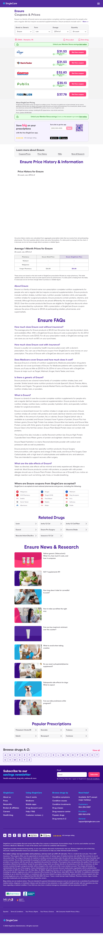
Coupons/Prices (24, 154)
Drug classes (57, 808)
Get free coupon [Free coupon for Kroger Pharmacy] (78, 52)
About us (7, 797)
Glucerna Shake (72, 530)
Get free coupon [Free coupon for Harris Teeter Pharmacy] (78, 63)
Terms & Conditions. (93, 779)
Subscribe (94, 774)
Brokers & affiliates (11, 808)
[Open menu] (98, 3)
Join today (83, 117)
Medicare (30, 801)
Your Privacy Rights (32, 911)
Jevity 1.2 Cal (45, 524)
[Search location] (25, 40)
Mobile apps (31, 804)
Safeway (72, 502)
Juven (18, 524)
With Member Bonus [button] (61, 54)
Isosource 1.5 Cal (47, 536)
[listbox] (24, 30)
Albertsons (23, 505)
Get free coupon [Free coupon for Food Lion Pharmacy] (78, 94)
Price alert (70, 40)
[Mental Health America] (8, 900)
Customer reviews (34, 815)
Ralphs (47, 502)
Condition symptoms (61, 797)
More (85, 22)
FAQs (60, 154)
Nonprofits (7, 804)
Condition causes (59, 801)
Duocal (18, 530)
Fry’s (71, 498)
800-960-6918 (84, 814)
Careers (6, 811)
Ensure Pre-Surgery (48, 530)
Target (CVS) (49, 495)
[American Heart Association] (21, 900)
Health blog (8, 815)
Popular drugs (58, 815)
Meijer (47, 505)
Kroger (47, 492)
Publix (71, 505)
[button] (24, 39)
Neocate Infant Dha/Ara (25, 536)
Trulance (69, 730)
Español (5, 911)
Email (59, 770)
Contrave (69, 736)
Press (5, 801)
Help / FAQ (30, 811)
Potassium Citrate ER (23, 730)
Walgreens (23, 492)
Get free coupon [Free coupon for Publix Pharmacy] (78, 84)
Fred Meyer (48, 498)
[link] (83, 40)
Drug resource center (61, 811)
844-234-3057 (85, 807)
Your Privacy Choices (47, 911)
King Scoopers (74, 495)
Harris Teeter (24, 502)
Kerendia (44, 730)
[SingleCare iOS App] (32, 835)
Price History (42, 154)
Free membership (80, 44)
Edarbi (18, 736)
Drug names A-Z (59, 819)
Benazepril (45, 736)
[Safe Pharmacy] (13, 894)
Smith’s (22, 498)
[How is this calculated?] (59, 54)
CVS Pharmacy (25, 495)
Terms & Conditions (17, 911)
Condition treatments (61, 804)
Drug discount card (34, 808)
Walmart (72, 492)
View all (96, 750)
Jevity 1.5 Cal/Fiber (73, 524)
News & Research (78, 154)
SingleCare (12, 926)
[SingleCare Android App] (45, 835)
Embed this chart (78, 234)
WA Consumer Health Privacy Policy (67, 911)
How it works (31, 797)
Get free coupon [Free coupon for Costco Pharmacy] (78, 73)
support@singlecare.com (89, 821)
